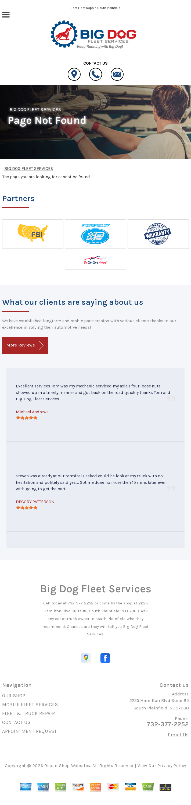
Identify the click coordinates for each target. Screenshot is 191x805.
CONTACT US (16, 722)
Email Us (178, 734)
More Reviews (24, 345)
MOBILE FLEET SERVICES (30, 705)
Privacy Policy (171, 765)
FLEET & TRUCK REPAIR (28, 713)
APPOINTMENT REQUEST (29, 731)
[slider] (26, 417)
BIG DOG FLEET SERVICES (35, 109)
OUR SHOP (14, 696)
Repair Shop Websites (67, 765)
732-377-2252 (80, 603)
